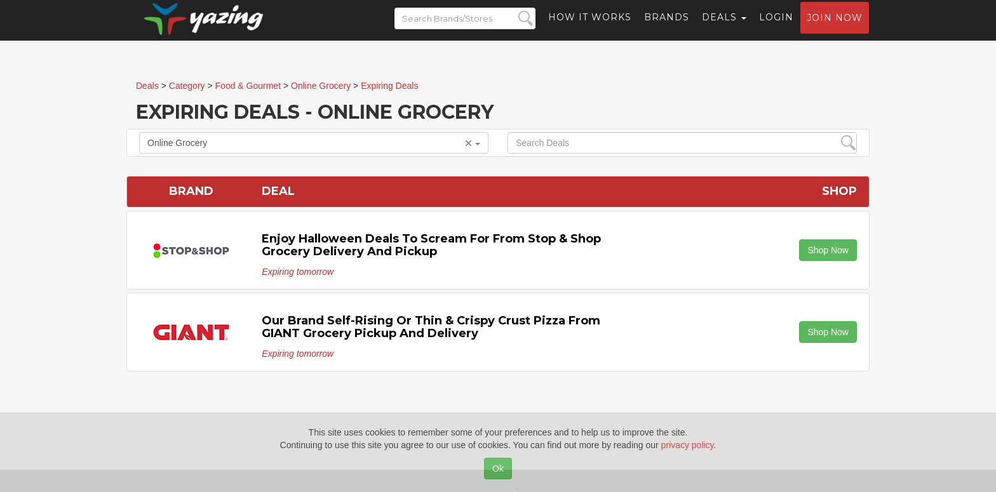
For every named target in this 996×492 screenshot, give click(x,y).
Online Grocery (313, 143)
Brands (666, 28)
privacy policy (687, 445)
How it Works (589, 28)
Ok (498, 468)
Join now (835, 29)
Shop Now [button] (828, 250)
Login (776, 28)
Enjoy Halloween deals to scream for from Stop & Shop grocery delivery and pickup (431, 245)
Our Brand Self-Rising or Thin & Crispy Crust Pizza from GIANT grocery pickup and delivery (431, 327)
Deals (724, 28)
